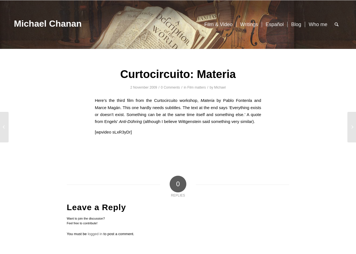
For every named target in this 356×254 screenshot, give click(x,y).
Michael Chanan (48, 24)
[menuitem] (218, 24)
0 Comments (170, 87)
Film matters (196, 87)
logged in (95, 234)
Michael (220, 87)
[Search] (336, 24)
